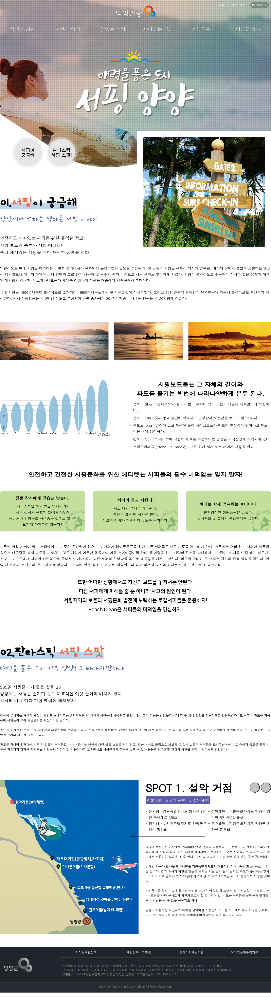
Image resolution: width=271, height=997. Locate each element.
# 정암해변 (176, 800)
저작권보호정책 (86, 952)
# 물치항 (155, 800)
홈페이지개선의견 (192, 952)
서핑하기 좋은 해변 (232, 5)
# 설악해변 (199, 800)
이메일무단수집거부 (244, 952)
